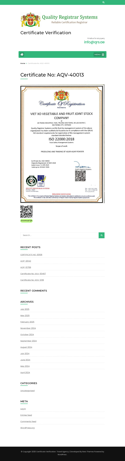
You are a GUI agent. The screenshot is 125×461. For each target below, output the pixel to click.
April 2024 (25, 372)
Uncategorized (27, 390)
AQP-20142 (25, 261)
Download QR (26, 221)
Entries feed (26, 415)
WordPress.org (27, 427)
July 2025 (24, 309)
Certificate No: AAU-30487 (33, 273)
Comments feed (28, 421)
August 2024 (26, 347)
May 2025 (25, 315)
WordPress (62, 454)
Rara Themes (88, 451)
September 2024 (28, 341)
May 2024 (25, 366)
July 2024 (24, 353)
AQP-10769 (25, 267)
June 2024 (25, 360)
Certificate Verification (45, 32)
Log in (23, 408)
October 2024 (27, 334)
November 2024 (28, 328)
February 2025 (27, 322)
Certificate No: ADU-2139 (32, 280)
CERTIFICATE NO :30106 (31, 254)
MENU (99, 54)
